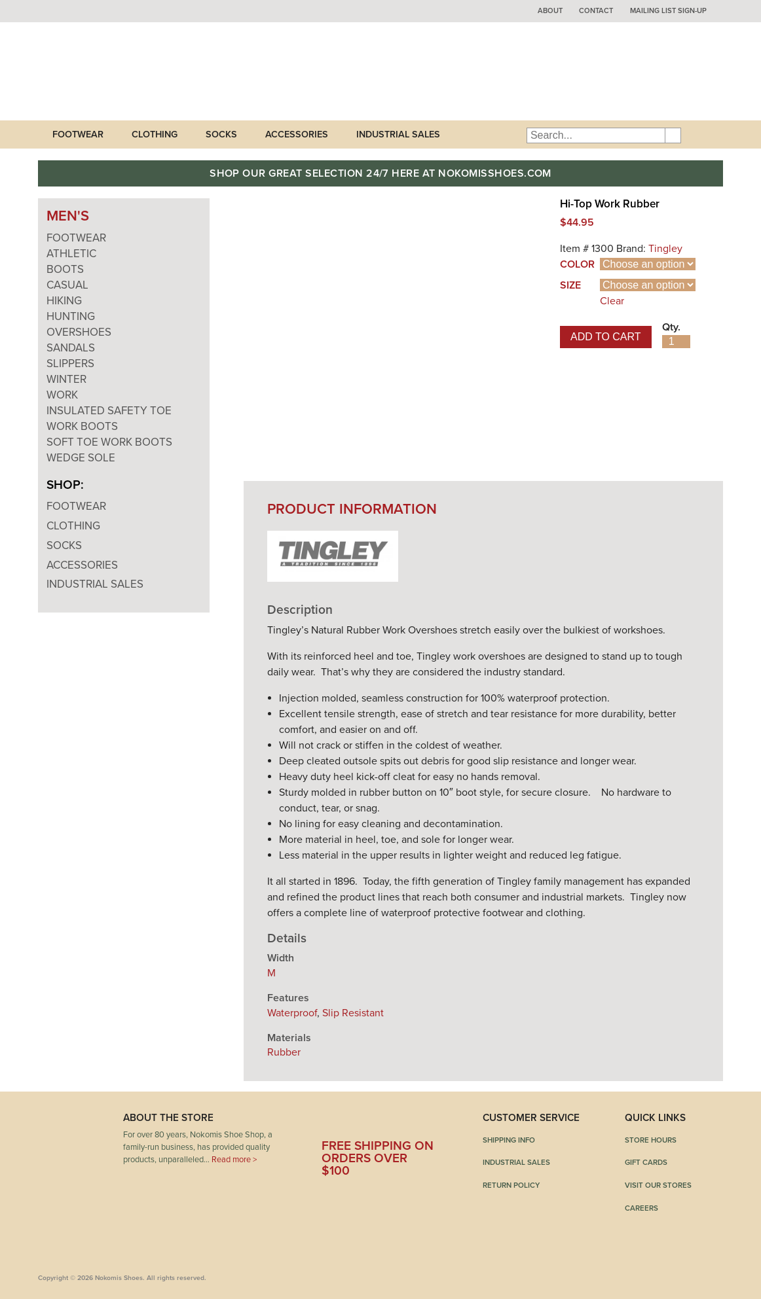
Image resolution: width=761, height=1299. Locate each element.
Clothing (154, 134)
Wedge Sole (80, 458)
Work (62, 395)
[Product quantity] (676, 341)
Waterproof (292, 1013)
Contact (596, 11)
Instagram (428, 1122)
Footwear (77, 134)
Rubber (284, 1052)
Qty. (671, 327)
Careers (641, 1208)
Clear (612, 301)
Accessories (296, 134)
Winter (66, 379)
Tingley (665, 248)
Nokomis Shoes (125, 71)
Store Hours (651, 1140)
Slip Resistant (353, 1013)
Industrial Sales (398, 134)
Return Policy (511, 1185)
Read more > (234, 1159)
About (550, 11)
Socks (221, 134)
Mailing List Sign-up (668, 11)
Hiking (64, 301)
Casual (67, 285)
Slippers (70, 363)
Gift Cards (646, 1162)
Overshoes (78, 332)
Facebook (331, 1122)
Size (570, 285)
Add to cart (605, 336)
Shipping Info (509, 1140)
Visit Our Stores (658, 1185)
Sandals (70, 348)
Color (577, 264)
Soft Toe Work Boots (109, 442)
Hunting (70, 316)
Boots (65, 269)
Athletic (71, 253)
